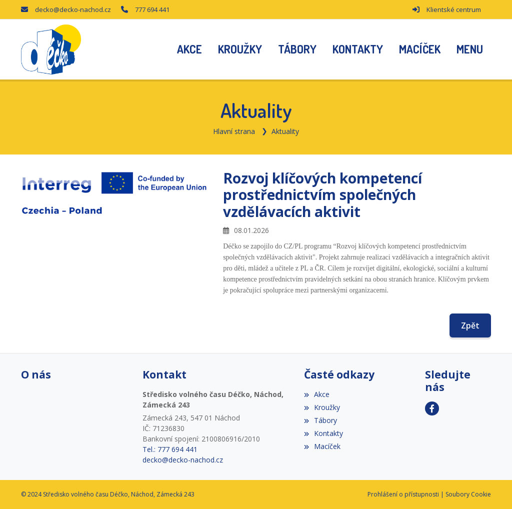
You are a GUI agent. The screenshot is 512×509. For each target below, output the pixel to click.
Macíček (322, 446)
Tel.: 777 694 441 (170, 449)
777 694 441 (152, 9)
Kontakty (323, 433)
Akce (317, 394)
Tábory (320, 420)
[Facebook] (432, 409)
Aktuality (285, 131)
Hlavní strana (234, 131)
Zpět (470, 325)
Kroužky (322, 407)
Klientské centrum (453, 9)
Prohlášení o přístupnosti (403, 494)
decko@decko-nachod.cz (73, 9)
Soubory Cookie (468, 494)
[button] (469, 49)
